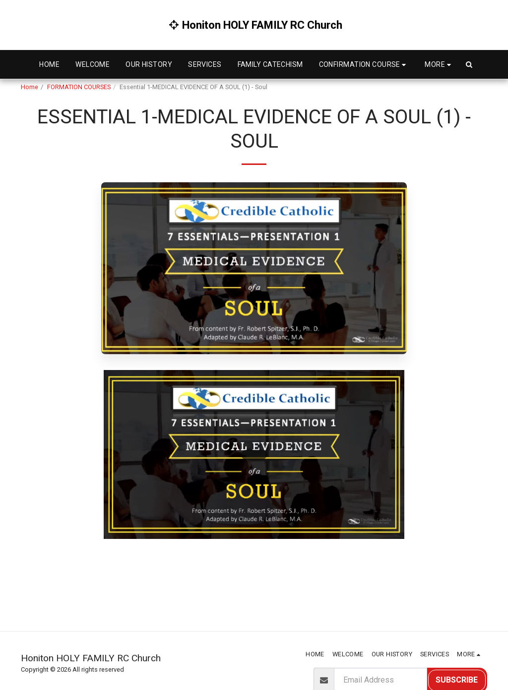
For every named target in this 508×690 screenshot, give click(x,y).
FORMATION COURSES (79, 87)
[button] (364, 64)
